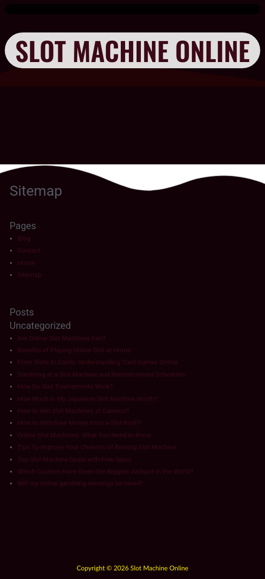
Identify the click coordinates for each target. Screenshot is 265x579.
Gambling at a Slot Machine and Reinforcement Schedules (101, 374)
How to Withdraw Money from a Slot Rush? (79, 422)
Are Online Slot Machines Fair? (61, 338)
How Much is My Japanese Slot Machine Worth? (87, 398)
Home (26, 262)
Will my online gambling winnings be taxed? (80, 483)
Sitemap (29, 274)
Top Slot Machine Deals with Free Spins (74, 459)
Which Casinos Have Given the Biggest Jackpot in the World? (105, 471)
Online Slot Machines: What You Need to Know (84, 435)
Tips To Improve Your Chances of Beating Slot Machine (96, 447)
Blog (23, 238)
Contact (28, 250)
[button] (132, 9)
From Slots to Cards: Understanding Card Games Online (97, 362)
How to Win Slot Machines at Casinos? (73, 410)
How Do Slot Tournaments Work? (65, 386)
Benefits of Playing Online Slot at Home (74, 350)
